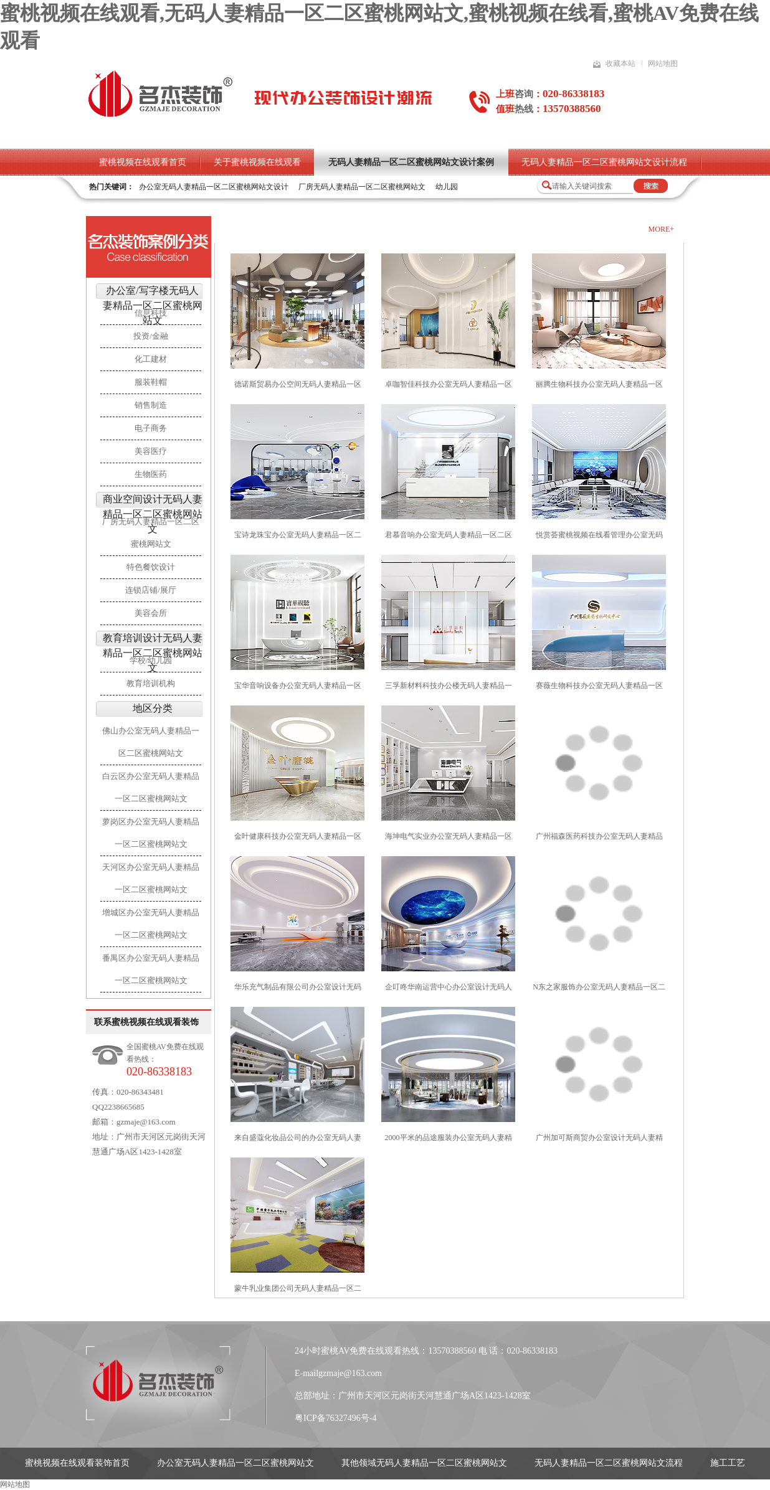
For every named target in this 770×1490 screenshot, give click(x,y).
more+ (661, 229)
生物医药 (151, 474)
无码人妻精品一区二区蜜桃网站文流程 (609, 1463)
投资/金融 (150, 336)
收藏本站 (620, 63)
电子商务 (151, 428)
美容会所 (151, 613)
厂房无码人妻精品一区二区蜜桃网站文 (361, 186)
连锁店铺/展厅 (150, 590)
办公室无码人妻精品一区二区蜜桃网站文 (235, 1463)
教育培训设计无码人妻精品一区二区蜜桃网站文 (152, 653)
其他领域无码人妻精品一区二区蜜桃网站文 (424, 1463)
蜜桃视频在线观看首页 (142, 162)
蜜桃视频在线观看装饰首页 (77, 1463)
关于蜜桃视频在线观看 (257, 162)
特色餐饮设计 (150, 567)
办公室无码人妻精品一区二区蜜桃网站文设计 (213, 186)
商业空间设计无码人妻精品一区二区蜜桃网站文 (152, 514)
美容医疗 (151, 451)
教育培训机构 (150, 683)
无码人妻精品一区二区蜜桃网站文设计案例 (411, 162)
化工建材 (151, 359)
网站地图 (663, 63)
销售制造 (151, 405)
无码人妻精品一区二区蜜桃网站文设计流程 (604, 162)
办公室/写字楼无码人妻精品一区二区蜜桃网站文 (152, 305)
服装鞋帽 (151, 382)
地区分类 (153, 708)
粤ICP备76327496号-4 (335, 1418)
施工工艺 (727, 1463)
